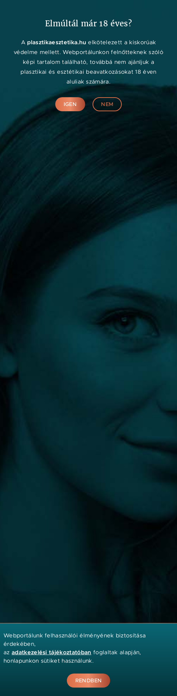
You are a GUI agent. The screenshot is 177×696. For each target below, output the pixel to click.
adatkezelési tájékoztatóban (51, 652)
